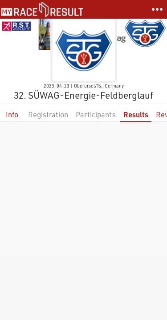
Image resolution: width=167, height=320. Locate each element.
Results (135, 114)
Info (12, 114)
